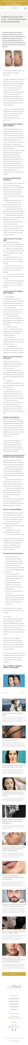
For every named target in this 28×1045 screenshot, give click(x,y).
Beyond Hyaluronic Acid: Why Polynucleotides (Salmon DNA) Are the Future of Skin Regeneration (13, 959)
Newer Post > (22, 692)
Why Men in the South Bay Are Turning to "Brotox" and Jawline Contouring (14, 905)
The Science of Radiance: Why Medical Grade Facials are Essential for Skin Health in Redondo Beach (13, 848)
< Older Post (5, 692)
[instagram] (12, 1030)
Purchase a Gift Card (14, 1001)
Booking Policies (14, 1006)
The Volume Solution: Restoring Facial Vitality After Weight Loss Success (13, 766)
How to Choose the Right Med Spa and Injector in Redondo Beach (14, 932)
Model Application (14, 1004)
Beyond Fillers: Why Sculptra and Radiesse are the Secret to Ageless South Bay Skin (12, 821)
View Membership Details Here (14, 4)
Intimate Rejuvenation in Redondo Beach (12, 714)
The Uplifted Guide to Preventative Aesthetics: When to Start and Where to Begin (13, 793)
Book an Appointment (14, 998)
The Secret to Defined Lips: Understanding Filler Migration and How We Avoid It (12, 877)
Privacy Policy (14, 1009)
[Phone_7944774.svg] (2, 9)
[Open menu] (25, 8)
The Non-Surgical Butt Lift (10, 740)
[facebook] (16, 1030)
